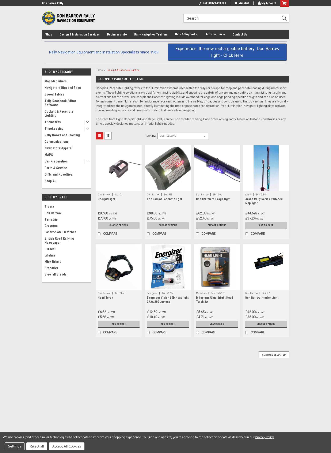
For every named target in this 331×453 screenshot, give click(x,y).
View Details (217, 324)
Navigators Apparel (58, 148)
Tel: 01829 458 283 (211, 3)
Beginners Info (117, 34)
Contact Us (240, 34)
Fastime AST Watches (60, 232)
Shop (48, 34)
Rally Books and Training (62, 135)
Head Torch (105, 297)
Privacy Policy (264, 437)
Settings (14, 446)
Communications (57, 142)
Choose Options (118, 225)
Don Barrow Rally (52, 3)
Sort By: (151, 135)
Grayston (51, 226)
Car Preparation (56, 161)
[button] (227, 52)
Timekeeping (54, 129)
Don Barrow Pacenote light (164, 199)
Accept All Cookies (66, 446)
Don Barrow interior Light (261, 297)
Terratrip (51, 219)
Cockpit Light (106, 199)
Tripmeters (53, 122)
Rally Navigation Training (151, 34)
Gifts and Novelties (58, 174)
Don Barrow (53, 213)
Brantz (49, 207)
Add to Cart (266, 225)
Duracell (50, 249)
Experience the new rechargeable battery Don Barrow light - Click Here (227, 52)
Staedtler (51, 268)
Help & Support (187, 34)
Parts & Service (56, 168)
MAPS (49, 155)
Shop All (50, 181)
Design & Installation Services (80, 34)
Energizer (152, 293)
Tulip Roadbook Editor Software (60, 103)
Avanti (248, 194)
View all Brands (55, 274)
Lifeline (50, 255)
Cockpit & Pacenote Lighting (59, 113)
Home (99, 70)
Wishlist (241, 3)
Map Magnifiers (56, 81)
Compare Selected (274, 354)
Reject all (37, 446)
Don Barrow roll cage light (213, 199)
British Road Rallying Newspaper (59, 240)
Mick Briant (53, 262)
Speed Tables (54, 94)
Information (215, 34)
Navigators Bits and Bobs (63, 88)
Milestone (201, 293)
